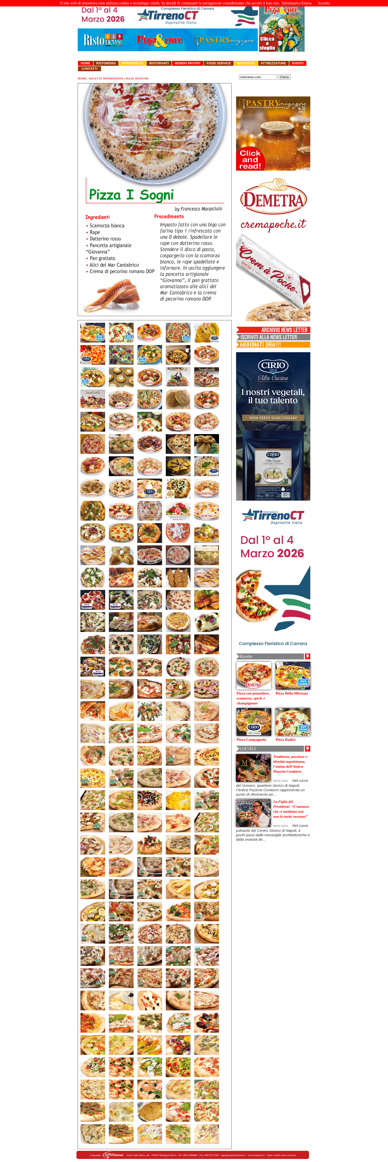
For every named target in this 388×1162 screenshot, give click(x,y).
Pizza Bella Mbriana (292, 693)
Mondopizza (132, 63)
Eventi (298, 63)
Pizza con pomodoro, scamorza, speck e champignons (253, 698)
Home (85, 63)
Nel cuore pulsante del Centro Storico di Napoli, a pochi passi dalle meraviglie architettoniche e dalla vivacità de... (273, 832)
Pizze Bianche (137, 78)
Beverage (246, 63)
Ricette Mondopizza (106, 78)
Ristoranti (159, 63)
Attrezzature (273, 63)
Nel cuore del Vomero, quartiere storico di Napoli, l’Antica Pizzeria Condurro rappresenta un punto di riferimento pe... (272, 787)
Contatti (89, 68)
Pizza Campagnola (251, 740)
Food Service (219, 63)
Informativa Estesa (297, 3)
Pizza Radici (285, 740)
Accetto (323, 3)
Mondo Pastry (188, 63)
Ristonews (106, 63)
